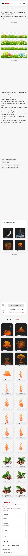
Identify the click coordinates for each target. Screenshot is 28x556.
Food (10, 99)
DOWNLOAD (16, 306)
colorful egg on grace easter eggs (10, 167)
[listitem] (6, 545)
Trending (5, 523)
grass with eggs (5, 162)
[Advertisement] (14, 27)
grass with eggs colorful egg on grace (11, 164)
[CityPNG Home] (5, 3)
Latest (5, 518)
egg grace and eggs (11, 159)
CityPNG (10, 107)
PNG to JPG (6, 525)
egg (3, 159)
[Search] (20, 3)
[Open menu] (24, 3)
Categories (6, 521)
